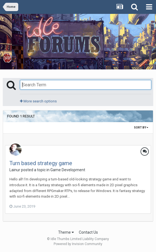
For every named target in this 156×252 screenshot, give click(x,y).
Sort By (141, 127)
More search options (38, 101)
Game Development (67, 170)
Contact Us (88, 232)
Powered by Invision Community (78, 244)
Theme (66, 232)
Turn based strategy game (40, 163)
